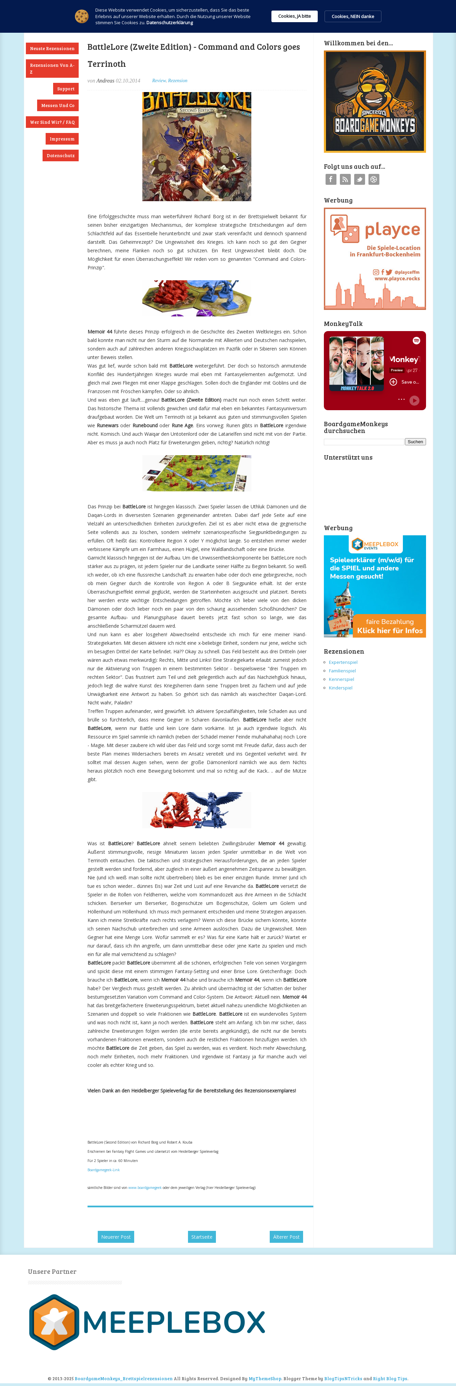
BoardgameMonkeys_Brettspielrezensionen (124, 1378)
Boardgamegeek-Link (104, 1169)
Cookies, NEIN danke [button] (353, 16)
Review (159, 80)
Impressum (62, 139)
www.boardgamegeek (145, 1187)
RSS (345, 179)
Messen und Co (58, 105)
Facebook (331, 179)
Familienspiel (342, 671)
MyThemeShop (265, 1378)
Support (66, 89)
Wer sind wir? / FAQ (52, 122)
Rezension (177, 80)
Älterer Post (286, 1237)
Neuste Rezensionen (52, 48)
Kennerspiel (341, 679)
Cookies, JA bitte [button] (294, 16)
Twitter (359, 179)
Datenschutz (61, 155)
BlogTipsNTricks (343, 1378)
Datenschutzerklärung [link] (169, 22)
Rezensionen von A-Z (52, 68)
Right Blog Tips (390, 1378)
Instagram (373, 179)
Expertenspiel (343, 662)
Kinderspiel (340, 688)
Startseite (202, 1237)
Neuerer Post (116, 1237)
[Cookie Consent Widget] (228, 16)
